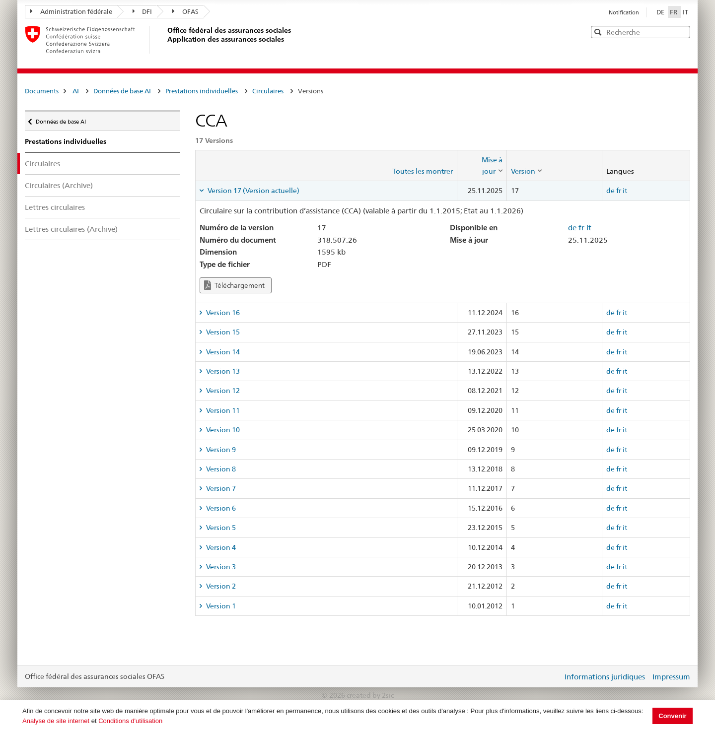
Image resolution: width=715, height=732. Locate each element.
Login (553, 676)
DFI (142, 11)
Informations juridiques (605, 676)
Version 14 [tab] (222, 352)
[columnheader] (481, 165)
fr (618, 191)
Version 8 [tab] (220, 469)
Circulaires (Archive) (59, 185)
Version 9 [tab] (220, 450)
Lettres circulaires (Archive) (71, 229)
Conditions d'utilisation (130, 721)
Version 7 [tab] (220, 488)
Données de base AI (122, 91)
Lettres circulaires (55, 207)
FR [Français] (674, 12)
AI (75, 91)
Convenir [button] (672, 716)
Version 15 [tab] (222, 332)
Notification (624, 12)
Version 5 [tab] (220, 528)
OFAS (185, 11)
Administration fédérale (71, 11)
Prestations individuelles (201, 91)
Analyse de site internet (55, 721)
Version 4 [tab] (220, 547)
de (610, 191)
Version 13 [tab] (222, 371)
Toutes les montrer (422, 171)
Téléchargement (234, 285)
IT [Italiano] (685, 12)
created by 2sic (370, 695)
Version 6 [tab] (220, 508)
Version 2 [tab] (220, 586)
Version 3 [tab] (220, 567)
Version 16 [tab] (222, 313)
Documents (42, 91)
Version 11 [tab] (222, 410)
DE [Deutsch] (661, 12)
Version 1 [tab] (220, 606)
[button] (681, 31)
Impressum (671, 676)
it (625, 191)
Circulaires (268, 91)
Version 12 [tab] (222, 391)
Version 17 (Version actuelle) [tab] (252, 191)
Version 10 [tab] (222, 430)
